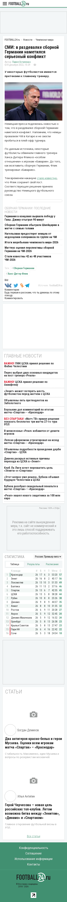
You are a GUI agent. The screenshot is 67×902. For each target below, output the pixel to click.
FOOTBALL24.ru (18, 4)
